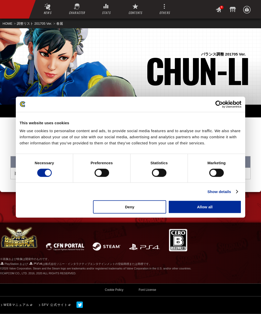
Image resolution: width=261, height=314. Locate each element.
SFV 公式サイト (55, 305)
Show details (219, 191)
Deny (130, 207)
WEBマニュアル (17, 305)
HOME (7, 23)
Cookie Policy (114, 290)
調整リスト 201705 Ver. (34, 23)
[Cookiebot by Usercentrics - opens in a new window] (219, 104)
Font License (147, 290)
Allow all (205, 207)
